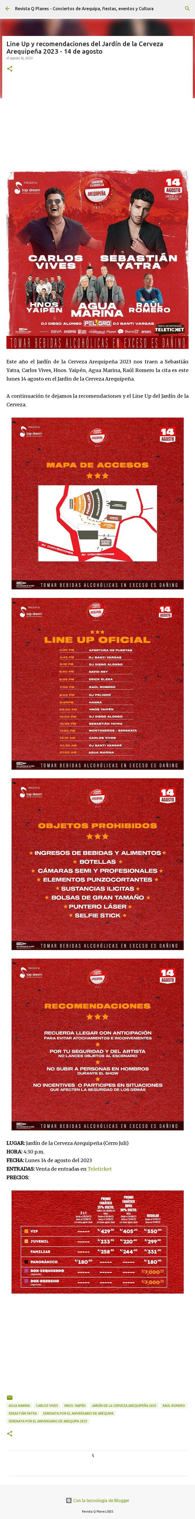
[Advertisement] (97, 118)
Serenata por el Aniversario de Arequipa (78, 1413)
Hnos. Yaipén (75, 1405)
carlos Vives (47, 1405)
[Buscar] (187, 8)
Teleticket (100, 1169)
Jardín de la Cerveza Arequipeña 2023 (124, 1405)
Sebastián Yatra (23, 1413)
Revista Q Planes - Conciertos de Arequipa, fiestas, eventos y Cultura (84, 8)
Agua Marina (19, 1405)
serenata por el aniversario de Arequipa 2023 (48, 1421)
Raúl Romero (174, 1405)
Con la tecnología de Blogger (97, 1500)
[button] (9, 69)
